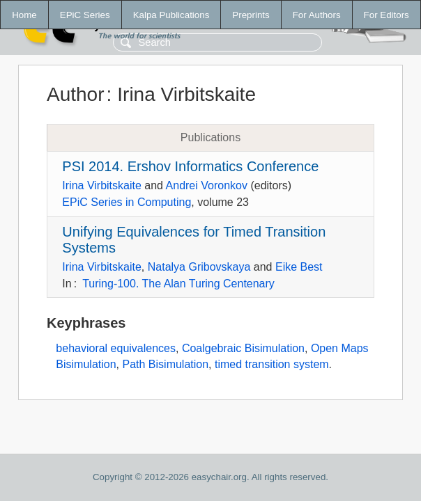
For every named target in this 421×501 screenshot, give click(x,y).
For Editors (386, 15)
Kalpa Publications (171, 15)
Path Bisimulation (165, 364)
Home (24, 15)
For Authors (317, 15)
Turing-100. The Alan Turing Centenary (178, 283)
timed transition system (272, 364)
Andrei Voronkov (206, 185)
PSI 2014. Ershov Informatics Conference (190, 166)
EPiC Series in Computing (126, 202)
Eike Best (299, 267)
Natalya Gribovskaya (199, 267)
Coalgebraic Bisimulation (243, 348)
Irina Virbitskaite (101, 185)
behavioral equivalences (116, 348)
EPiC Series (85, 15)
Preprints (250, 15)
